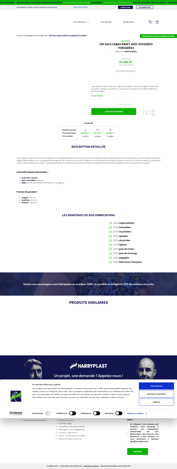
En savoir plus (97, 95)
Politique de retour (66, 420)
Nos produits (79, 22)
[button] (157, 22)
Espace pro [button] (125, 7)
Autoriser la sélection (156, 445)
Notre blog (128, 22)
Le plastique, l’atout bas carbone (72, 426)
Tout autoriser (156, 437)
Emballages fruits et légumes (35, 35)
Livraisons (63, 417)
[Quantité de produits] (146, 112)
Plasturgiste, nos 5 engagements (72, 429)
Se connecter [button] (145, 7)
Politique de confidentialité (35, 420)
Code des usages (65, 423)
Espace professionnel (67, 408)
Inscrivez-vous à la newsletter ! (158, 36)
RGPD (130, 419)
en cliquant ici (100, 2)
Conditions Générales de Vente (71, 414)
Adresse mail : (133, 409)
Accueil (19, 35)
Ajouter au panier (114, 111)
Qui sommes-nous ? (31, 408)
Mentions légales (65, 411)
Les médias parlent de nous (35, 417)
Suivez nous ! (29, 411)
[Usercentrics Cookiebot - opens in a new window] (16, 464)
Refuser (156, 453)
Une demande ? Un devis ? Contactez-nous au (41, 7)
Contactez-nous (30, 414)
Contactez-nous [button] (88, 391)
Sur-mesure (105, 22)
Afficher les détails (135, 464)
